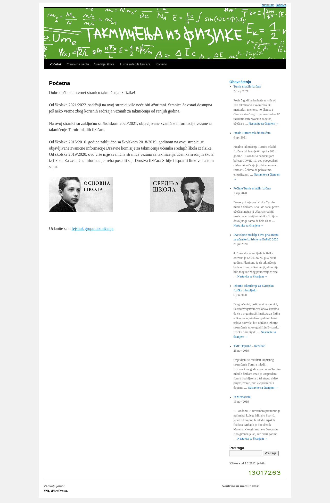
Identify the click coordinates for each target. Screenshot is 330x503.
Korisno (161, 64)
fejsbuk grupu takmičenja (93, 228)
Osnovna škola (78, 64)
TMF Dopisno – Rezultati (250, 346)
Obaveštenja (240, 82)
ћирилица (268, 5)
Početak (56, 64)
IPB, (47, 491)
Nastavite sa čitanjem (264, 123)
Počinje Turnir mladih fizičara (252, 188)
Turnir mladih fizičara (135, 64)
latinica (281, 5)
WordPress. (59, 491)
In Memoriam (242, 397)
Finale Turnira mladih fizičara (252, 133)
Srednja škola (104, 64)
